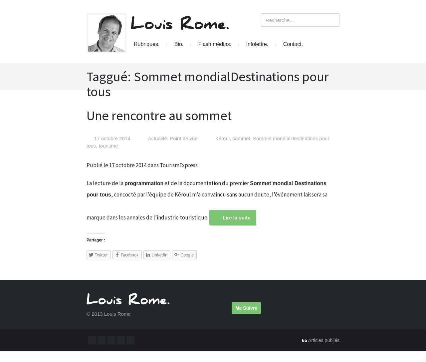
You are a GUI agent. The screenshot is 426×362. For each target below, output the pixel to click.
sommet (241, 138)
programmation (143, 183)
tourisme (108, 146)
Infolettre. (257, 44)
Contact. (293, 44)
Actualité (157, 138)
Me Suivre (246, 308)
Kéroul (222, 138)
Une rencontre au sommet (159, 115)
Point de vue (183, 138)
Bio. (179, 44)
